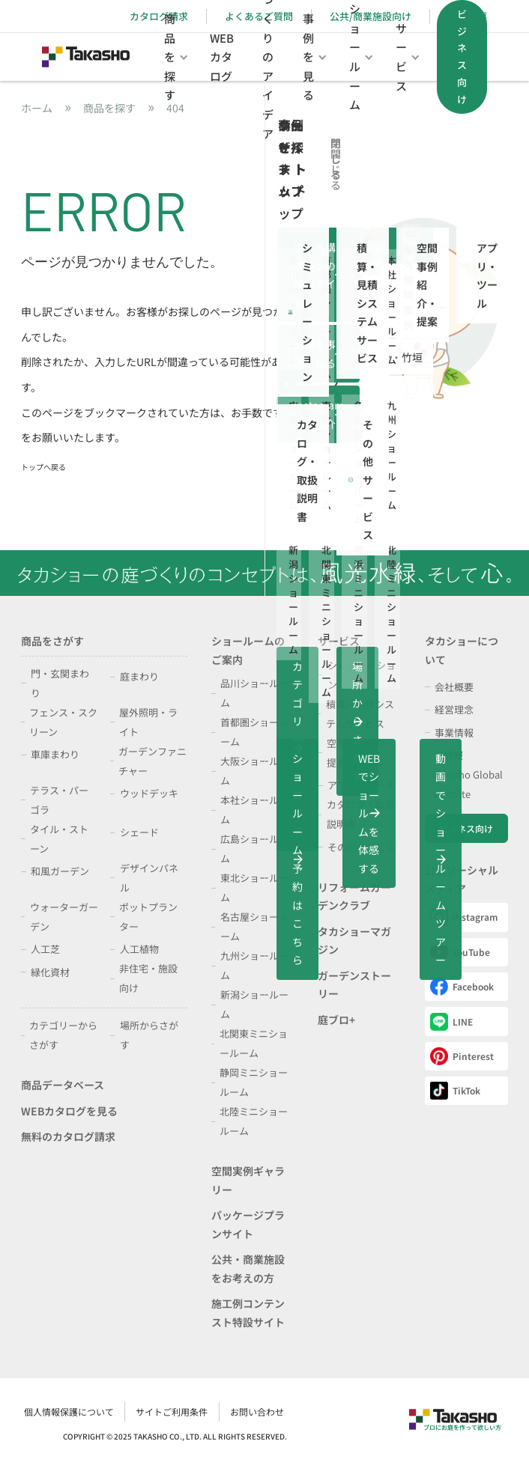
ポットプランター (148, 916)
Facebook (462, 987)
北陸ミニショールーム (254, 1121)
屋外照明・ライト (148, 722)
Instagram (464, 917)
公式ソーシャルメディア (461, 879)
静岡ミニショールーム (254, 1082)
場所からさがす (149, 1035)
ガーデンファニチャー (152, 761)
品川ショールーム (254, 693)
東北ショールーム (254, 887)
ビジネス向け (466, 828)
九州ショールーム (254, 965)
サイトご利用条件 (402, 1408)
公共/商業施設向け (370, 16)
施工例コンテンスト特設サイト (248, 1312)
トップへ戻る (43, 466)
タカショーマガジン (354, 940)
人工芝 (45, 949)
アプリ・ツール (361, 785)
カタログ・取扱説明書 (361, 814)
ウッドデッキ (149, 793)
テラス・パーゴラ (59, 800)
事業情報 (454, 732)
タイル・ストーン (59, 839)
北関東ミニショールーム (254, 1043)
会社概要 (454, 687)
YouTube (460, 952)
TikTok (455, 1091)
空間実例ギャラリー (248, 1180)
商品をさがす (52, 640)
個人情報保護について (306, 1408)
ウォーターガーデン (64, 916)
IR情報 (449, 755)
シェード (139, 832)
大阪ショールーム (254, 771)
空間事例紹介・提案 (361, 753)
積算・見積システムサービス (360, 714)
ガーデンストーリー (354, 985)
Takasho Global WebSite (468, 784)
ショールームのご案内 (248, 650)
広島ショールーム (254, 848)
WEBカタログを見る (69, 1110)
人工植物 (139, 949)
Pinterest (462, 1056)
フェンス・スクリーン (63, 722)
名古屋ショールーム (254, 926)
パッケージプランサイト (248, 1224)
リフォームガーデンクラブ (354, 896)
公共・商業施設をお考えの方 (248, 1268)
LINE (451, 1022)
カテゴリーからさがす (63, 1035)
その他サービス (361, 847)
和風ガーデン (60, 871)
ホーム (36, 107)
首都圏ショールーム (254, 732)
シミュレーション (361, 675)
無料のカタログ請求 (68, 1136)
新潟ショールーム (254, 1004)
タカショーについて (461, 650)
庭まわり (139, 676)
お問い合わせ (481, 1408)
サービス (339, 640)
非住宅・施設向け (148, 978)
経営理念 (454, 709)
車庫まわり (55, 754)
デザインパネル (149, 878)
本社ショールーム (254, 809)
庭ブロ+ (336, 1019)
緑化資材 (50, 972)
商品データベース (62, 1084)
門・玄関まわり (60, 683)
